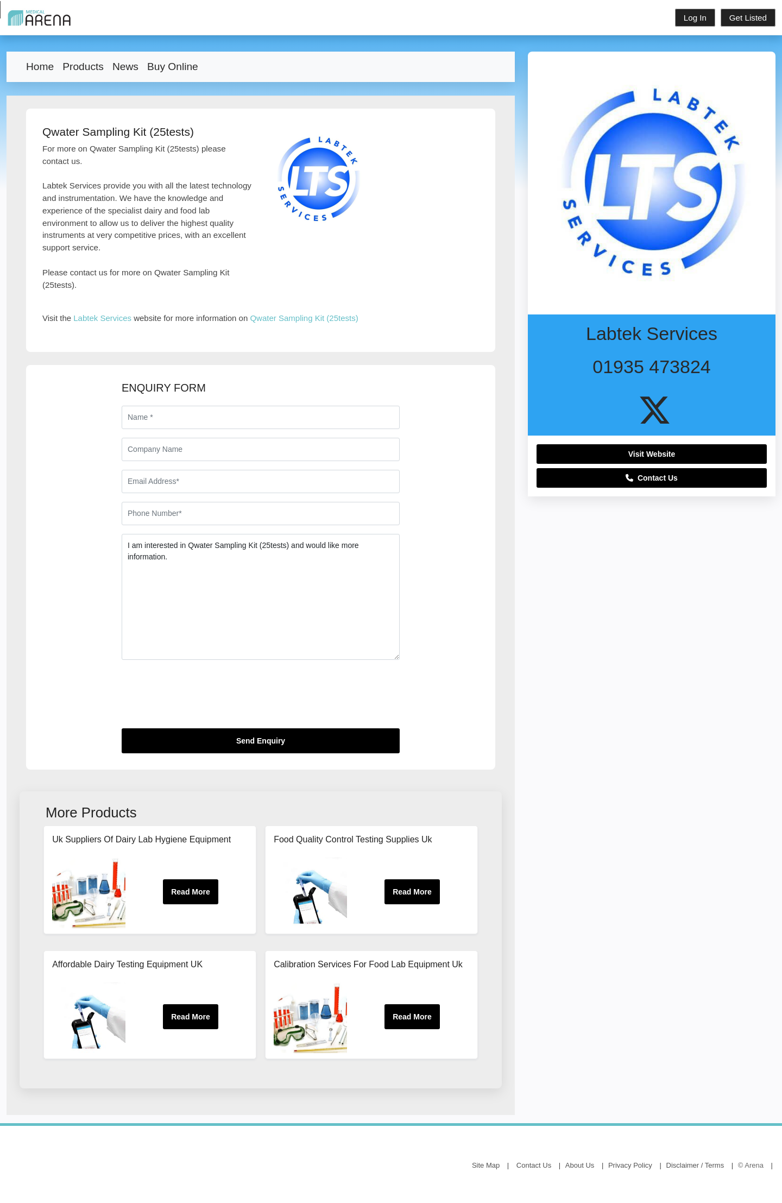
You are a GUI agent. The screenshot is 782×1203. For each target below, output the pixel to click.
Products (83, 66)
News (125, 66)
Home (40, 66)
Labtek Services (102, 318)
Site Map (486, 1165)
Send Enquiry (260, 740)
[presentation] (204, 698)
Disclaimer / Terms (695, 1165)
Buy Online (172, 66)
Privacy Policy (630, 1165)
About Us (579, 1165)
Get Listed (748, 17)
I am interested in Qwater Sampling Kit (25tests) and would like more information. (261, 597)
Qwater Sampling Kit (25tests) (304, 318)
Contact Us (652, 478)
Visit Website (652, 454)
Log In (695, 17)
